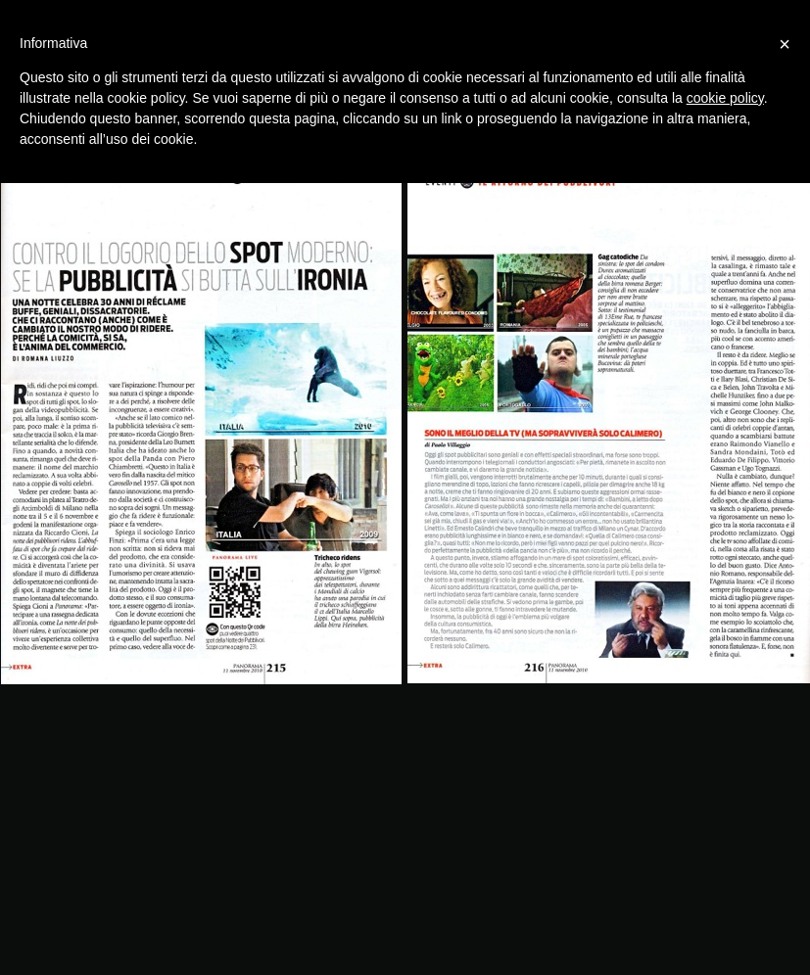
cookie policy (725, 98)
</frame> (400, 966)
